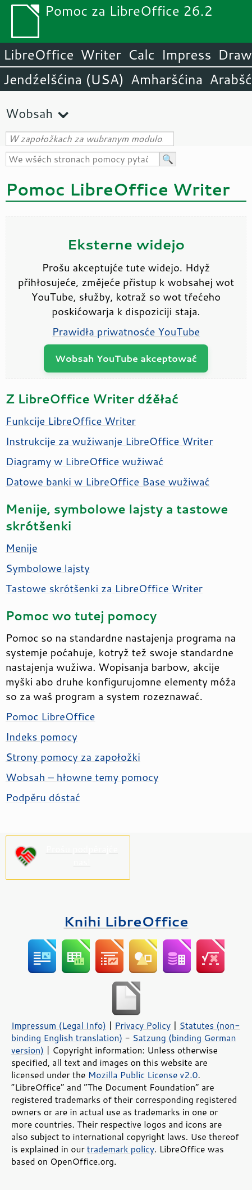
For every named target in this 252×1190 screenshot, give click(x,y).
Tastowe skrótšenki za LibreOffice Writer (104, 588)
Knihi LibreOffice (125, 921)
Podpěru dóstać (43, 797)
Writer (100, 54)
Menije (22, 548)
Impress (187, 54)
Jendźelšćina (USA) (63, 79)
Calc (141, 54)
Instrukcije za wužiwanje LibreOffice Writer (109, 441)
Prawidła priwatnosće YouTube (126, 331)
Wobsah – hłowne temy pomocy (82, 777)
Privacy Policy (142, 1025)
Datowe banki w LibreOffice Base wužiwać (108, 481)
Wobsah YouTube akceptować (126, 358)
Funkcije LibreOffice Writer (71, 421)
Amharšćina (167, 79)
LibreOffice (38, 54)
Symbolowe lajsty (48, 568)
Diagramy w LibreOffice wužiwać (84, 461)
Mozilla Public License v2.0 (143, 1075)
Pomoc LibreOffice (50, 716)
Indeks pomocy (41, 736)
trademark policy (120, 1149)
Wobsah (29, 113)
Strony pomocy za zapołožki (73, 757)
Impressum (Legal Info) (58, 1025)
